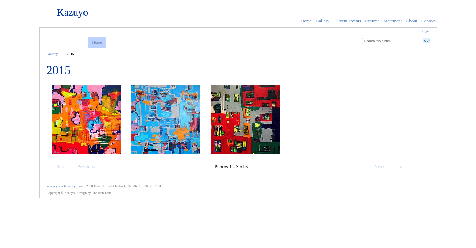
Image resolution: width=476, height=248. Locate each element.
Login (425, 31)
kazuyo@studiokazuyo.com (65, 186)
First (56, 166)
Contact (428, 20)
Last (405, 166)
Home (306, 20)
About (411, 20)
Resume (372, 20)
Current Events (347, 20)
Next (382, 166)
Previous (83, 166)
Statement (393, 20)
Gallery (322, 20)
